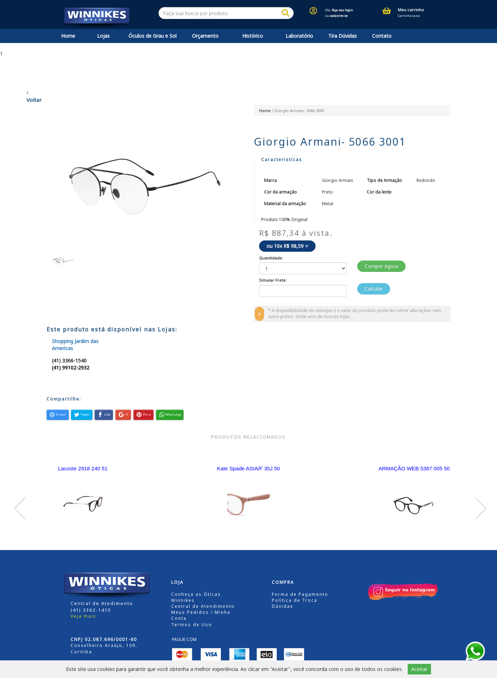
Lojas (103, 35)
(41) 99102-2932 (70, 367)
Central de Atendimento (203, 606)
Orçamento (205, 35)
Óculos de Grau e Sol (152, 35)
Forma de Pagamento (300, 594)
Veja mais (83, 616)
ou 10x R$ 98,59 (287, 246)
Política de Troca (294, 600)
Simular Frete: (273, 280)
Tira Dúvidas (342, 35)
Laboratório (299, 35)
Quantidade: (271, 258)
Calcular (374, 288)
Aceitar (419, 669)
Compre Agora (381, 266)
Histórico (252, 35)
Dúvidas (282, 606)
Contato (381, 35)
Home (68, 35)
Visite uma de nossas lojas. (323, 316)
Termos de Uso (191, 625)
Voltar (34, 96)
